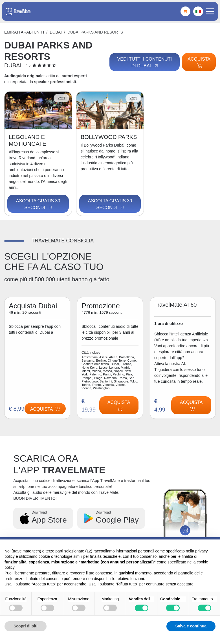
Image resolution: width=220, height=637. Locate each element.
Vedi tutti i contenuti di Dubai (144, 62)
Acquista (199, 62)
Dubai (56, 32)
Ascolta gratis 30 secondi (38, 204)
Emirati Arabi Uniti (24, 32)
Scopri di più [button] (26, 626)
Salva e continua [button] (190, 626)
